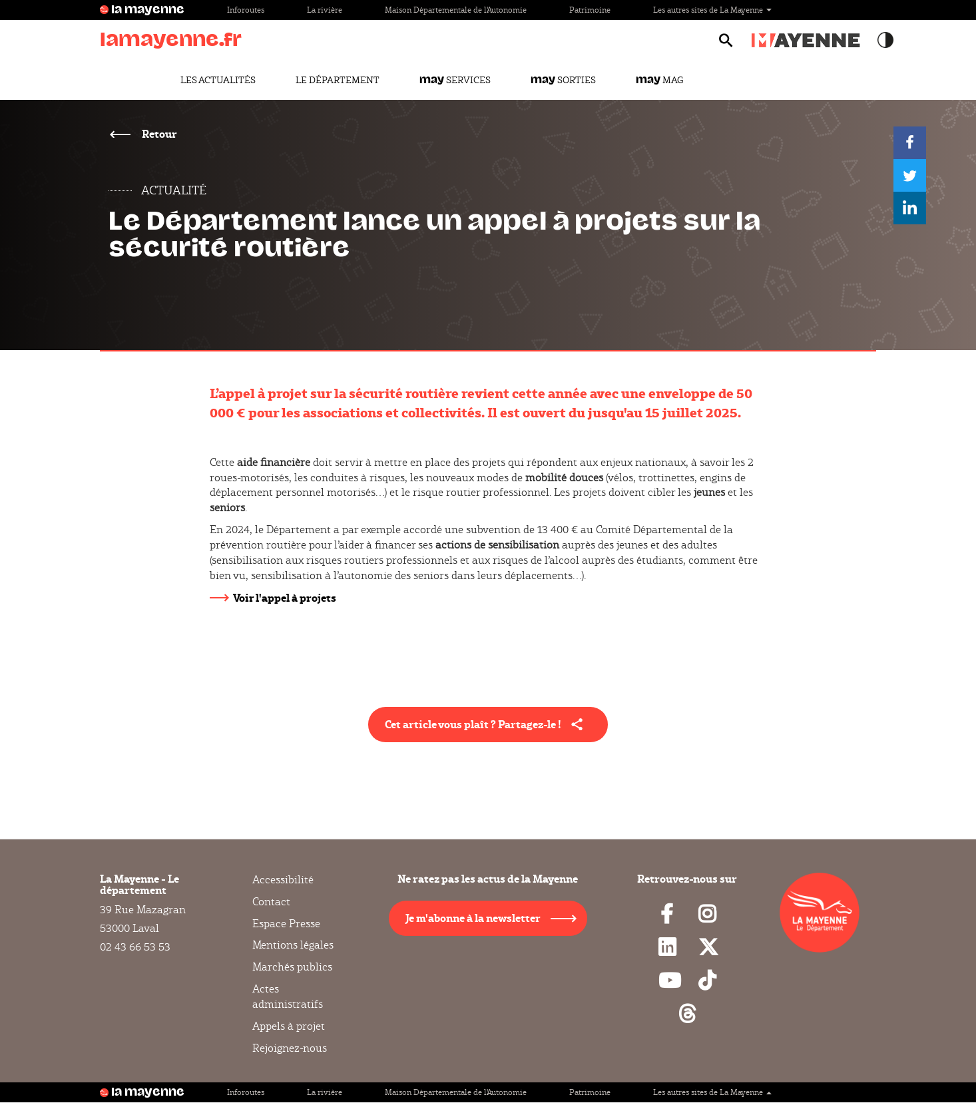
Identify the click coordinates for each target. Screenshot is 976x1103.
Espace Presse (286, 923)
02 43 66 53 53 (135, 947)
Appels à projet (288, 1026)
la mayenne (147, 10)
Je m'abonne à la (473, 917)
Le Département (337, 80)
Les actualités (218, 80)
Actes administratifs (287, 996)
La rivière (324, 9)
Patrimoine (589, 9)
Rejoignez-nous (289, 1048)
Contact (271, 901)
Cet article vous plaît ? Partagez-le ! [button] (473, 724)
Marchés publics (292, 967)
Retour (158, 133)
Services (455, 80)
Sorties (563, 80)
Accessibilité (283, 880)
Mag (659, 80)
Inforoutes (245, 9)
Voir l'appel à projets (284, 597)
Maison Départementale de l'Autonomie (456, 9)
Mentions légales (293, 945)
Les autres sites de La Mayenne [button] (712, 9)
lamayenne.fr (171, 40)
